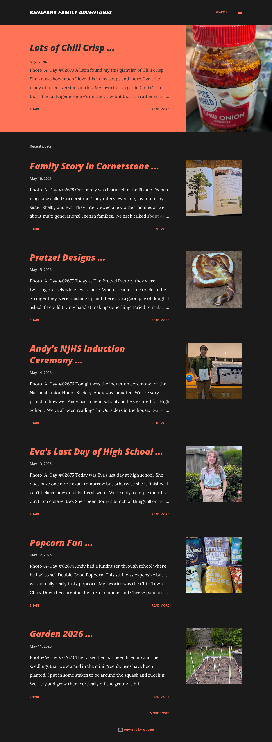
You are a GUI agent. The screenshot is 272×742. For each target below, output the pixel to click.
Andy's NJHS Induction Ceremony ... (77, 354)
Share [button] (35, 109)
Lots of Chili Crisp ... (72, 48)
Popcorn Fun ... (61, 542)
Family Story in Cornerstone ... (94, 166)
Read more (160, 109)
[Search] (221, 12)
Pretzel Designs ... (68, 257)
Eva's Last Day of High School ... (96, 451)
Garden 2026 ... (61, 634)
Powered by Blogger (136, 730)
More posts (159, 713)
